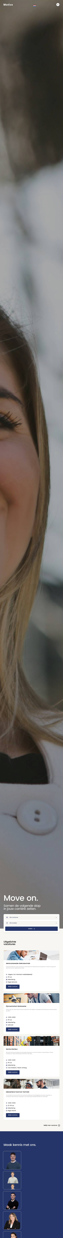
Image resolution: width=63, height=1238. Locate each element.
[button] (34, 6)
